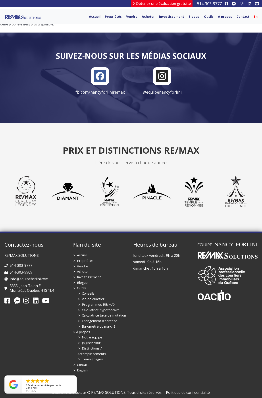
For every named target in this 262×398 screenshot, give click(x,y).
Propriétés (113, 16)
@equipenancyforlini (162, 92)
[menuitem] (256, 17)
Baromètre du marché (99, 326)
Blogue (194, 16)
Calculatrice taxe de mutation (104, 315)
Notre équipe (92, 337)
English (82, 370)
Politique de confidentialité (188, 392)
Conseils (88, 293)
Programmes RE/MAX (98, 304)
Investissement (171, 16)
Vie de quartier (93, 299)
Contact (243, 16)
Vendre (131, 16)
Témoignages (92, 359)
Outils (209, 16)
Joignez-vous (92, 342)
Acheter (148, 16)
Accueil (94, 16)
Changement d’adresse (99, 321)
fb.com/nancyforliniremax (100, 92)
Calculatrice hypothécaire (101, 310)
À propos (225, 16)
